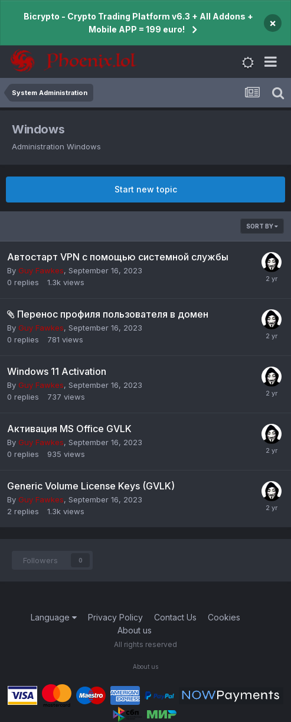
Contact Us (175, 617)
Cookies (224, 617)
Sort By (262, 226)
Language (54, 617)
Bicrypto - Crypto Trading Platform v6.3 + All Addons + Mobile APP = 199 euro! (138, 22)
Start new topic (146, 189)
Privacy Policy (115, 617)
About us (134, 630)
